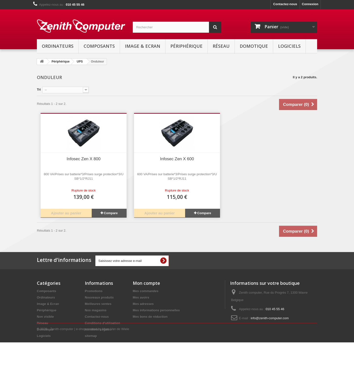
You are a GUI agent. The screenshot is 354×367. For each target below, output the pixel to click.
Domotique (254, 46)
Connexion (310, 4)
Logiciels (289, 46)
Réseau (221, 46)
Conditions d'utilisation (102, 323)
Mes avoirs (141, 297)
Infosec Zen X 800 (84, 159)
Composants (99, 46)
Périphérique (186, 46)
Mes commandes (146, 291)
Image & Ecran (142, 46)
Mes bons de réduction (150, 317)
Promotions (94, 291)
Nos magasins (95, 310)
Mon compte (146, 283)
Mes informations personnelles (156, 310)
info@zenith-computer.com (270, 318)
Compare (111, 213)
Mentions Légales (98, 329)
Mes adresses (143, 304)
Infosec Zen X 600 (177, 159)
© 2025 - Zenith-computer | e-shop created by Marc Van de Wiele (83, 353)
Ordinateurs (58, 46)
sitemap (91, 336)
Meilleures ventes (98, 304)
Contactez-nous (285, 4)
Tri (39, 89)
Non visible (45, 317)
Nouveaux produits (99, 297)
